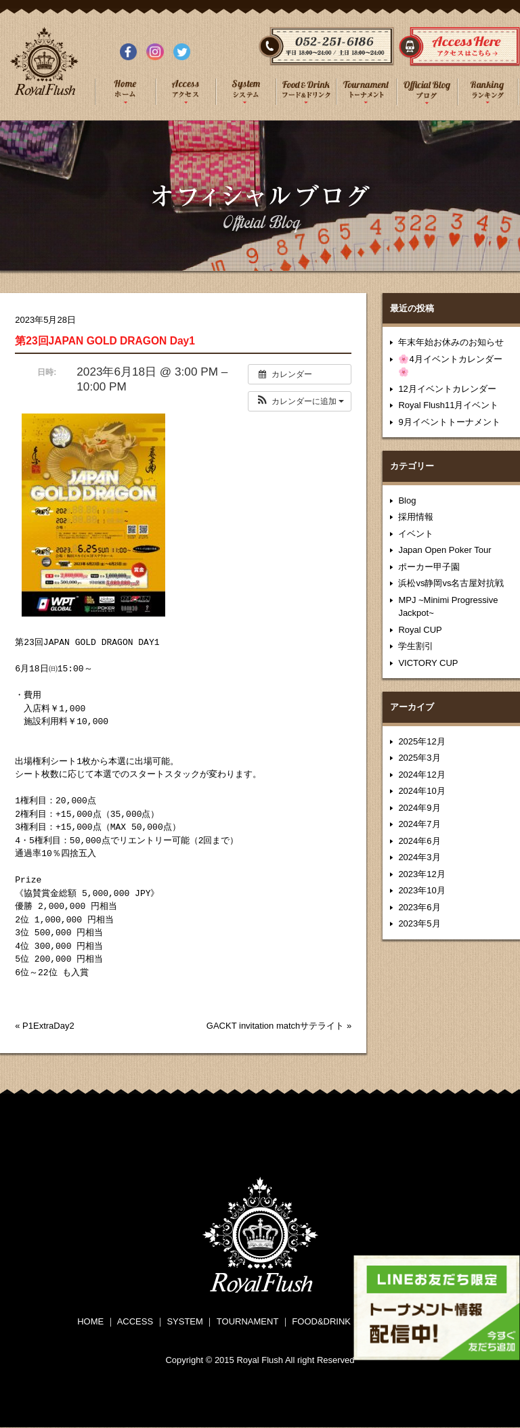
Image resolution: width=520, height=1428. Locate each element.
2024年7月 (419, 824)
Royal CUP (419, 630)
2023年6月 (419, 907)
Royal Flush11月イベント (448, 405)
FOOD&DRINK (321, 1321)
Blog (407, 500)
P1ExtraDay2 (48, 1026)
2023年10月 (421, 890)
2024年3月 (419, 857)
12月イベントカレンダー (447, 389)
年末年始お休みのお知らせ (451, 342)
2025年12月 (421, 741)
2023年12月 (421, 874)
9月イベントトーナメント (449, 422)
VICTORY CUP (428, 663)
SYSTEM (184, 1321)
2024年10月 (421, 791)
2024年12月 (421, 774)
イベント (415, 534)
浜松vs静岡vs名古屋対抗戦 (451, 583)
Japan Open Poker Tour (444, 550)
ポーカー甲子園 (429, 567)
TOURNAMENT (247, 1321)
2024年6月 (419, 841)
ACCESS (135, 1321)
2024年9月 (419, 808)
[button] (299, 401)
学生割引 (415, 646)
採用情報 (415, 517)
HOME (90, 1321)
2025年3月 (419, 758)
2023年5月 (419, 923)
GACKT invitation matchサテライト (275, 1026)
